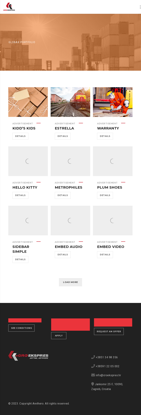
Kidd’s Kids (23, 128)
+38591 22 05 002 (107, 366)
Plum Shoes (109, 187)
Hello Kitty (24, 187)
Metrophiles (68, 187)
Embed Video (110, 247)
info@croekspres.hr (108, 375)
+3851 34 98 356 (107, 357)
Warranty (108, 128)
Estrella (64, 128)
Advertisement (22, 123)
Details (20, 136)
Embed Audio (68, 247)
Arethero (38, 403)
